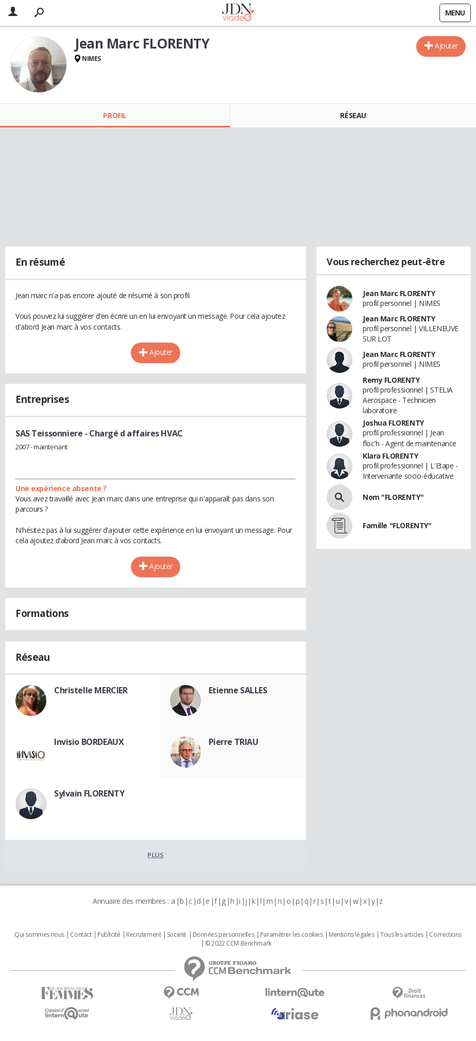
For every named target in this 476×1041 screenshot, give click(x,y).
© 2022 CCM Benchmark (238, 943)
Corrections (445, 934)
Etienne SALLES (238, 690)
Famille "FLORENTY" (397, 525)
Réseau (353, 115)
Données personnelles (223, 934)
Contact (80, 934)
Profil (114, 115)
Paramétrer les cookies (291, 934)
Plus (155, 854)
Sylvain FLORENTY (89, 793)
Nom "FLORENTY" (393, 497)
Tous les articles (401, 934)
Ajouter (446, 46)
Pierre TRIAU (234, 741)
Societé (176, 934)
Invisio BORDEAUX (89, 741)
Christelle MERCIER (90, 690)
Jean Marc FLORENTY (399, 293)
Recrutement (143, 934)
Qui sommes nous (39, 934)
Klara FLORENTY (390, 456)
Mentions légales (351, 934)
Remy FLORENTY (391, 380)
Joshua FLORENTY (393, 423)
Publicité (108, 934)
